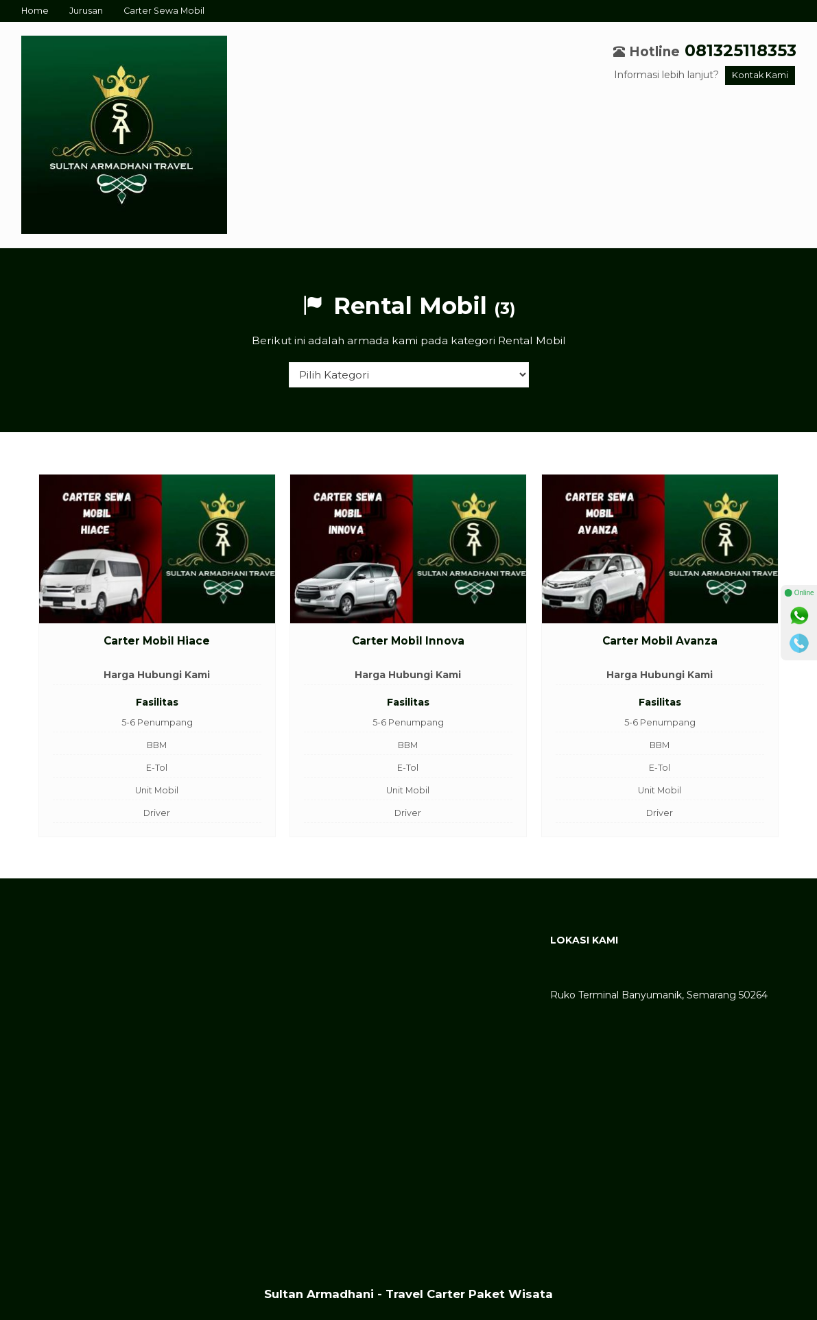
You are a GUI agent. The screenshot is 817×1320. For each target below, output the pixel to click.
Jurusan (86, 10)
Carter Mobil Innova (408, 640)
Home (35, 10)
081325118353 (740, 50)
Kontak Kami (760, 75)
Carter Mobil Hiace (157, 640)
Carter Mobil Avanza (660, 640)
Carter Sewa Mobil (163, 10)
